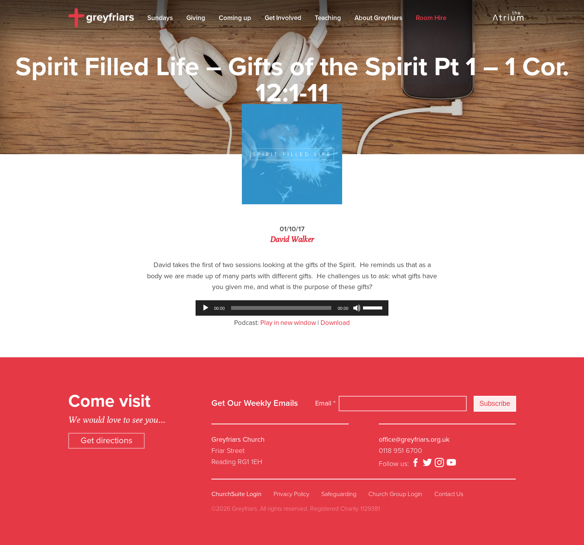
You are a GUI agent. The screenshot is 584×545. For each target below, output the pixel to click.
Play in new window (288, 323)
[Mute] (357, 308)
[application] (292, 308)
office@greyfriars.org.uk (414, 439)
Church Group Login (395, 494)
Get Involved (283, 18)
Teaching (328, 18)
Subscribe (494, 403)
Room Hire (431, 18)
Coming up (235, 18)
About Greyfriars (378, 18)
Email (325, 403)
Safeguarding (338, 494)
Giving (195, 18)
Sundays (160, 18)
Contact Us (448, 494)
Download (335, 323)
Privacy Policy (291, 494)
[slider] (281, 308)
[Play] (205, 308)
